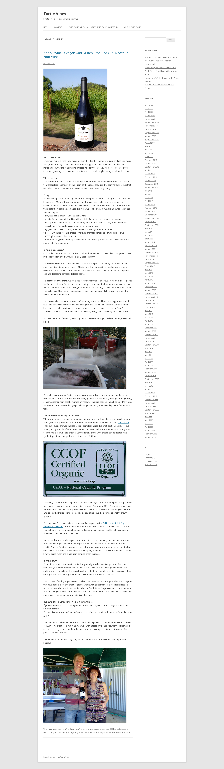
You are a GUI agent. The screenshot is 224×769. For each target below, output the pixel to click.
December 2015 (151, 184)
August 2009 (150, 413)
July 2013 (148, 269)
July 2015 (148, 191)
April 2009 (149, 427)
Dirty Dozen (123, 422)
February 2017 (151, 160)
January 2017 (150, 163)
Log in (147, 454)
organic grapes (76, 732)
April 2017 (149, 156)
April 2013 (149, 279)
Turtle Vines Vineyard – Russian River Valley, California (93, 27)
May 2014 (149, 235)
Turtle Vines (54, 13)
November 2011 (151, 338)
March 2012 (150, 324)
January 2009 (150, 437)
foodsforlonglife (62, 732)
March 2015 (150, 204)
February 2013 (151, 286)
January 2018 (150, 136)
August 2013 (150, 266)
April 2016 (149, 170)
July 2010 (148, 382)
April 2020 (149, 112)
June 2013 (149, 273)
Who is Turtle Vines (132, 27)
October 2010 (150, 375)
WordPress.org (151, 464)
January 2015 (150, 211)
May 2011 (149, 358)
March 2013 (150, 283)
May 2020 (149, 108)
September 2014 (152, 225)
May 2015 (149, 197)
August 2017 (150, 143)
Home (45, 27)
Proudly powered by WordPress (56, 757)
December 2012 (151, 293)
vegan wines (105, 732)
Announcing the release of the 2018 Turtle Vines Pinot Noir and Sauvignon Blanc (161, 71)
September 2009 (152, 410)
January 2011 (150, 372)
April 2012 (149, 321)
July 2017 (148, 146)
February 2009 (151, 433)
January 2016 (150, 180)
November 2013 (151, 256)
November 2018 (151, 125)
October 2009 (150, 406)
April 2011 (149, 362)
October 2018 (150, 129)
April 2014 (149, 238)
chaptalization (121, 729)
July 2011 (148, 351)
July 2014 (148, 228)
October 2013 (150, 259)
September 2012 (152, 303)
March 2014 (150, 242)
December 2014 (151, 214)
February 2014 (151, 245)
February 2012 (151, 327)
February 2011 (151, 368)
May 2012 (149, 317)
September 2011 (152, 345)
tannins (96, 732)
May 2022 (149, 105)
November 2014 (151, 218)
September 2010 (152, 379)
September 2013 (152, 262)
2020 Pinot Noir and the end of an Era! (161, 57)
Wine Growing (71, 729)
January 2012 (150, 331)
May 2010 (149, 386)
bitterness (104, 729)
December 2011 (151, 334)
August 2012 (150, 307)
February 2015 (151, 208)
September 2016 (152, 167)
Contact (58, 27)
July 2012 (148, 310)
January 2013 (150, 290)
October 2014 (150, 221)
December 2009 (151, 399)
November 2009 (151, 403)
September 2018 (152, 132)
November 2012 (151, 297)
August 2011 (150, 348)
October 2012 (150, 300)
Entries (150, 457)
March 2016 (150, 173)
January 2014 (150, 249)
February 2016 (151, 177)
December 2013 (151, 252)
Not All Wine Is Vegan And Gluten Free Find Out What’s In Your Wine (85, 55)
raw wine (88, 732)
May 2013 (149, 276)
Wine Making (83, 729)
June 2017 (149, 149)
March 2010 (150, 392)
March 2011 (150, 365)
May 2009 (149, 423)
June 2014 (149, 232)
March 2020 (150, 115)
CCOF (112, 729)
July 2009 (148, 416)
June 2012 (149, 314)
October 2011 (150, 341)
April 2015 (149, 201)
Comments (151, 461)
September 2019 (152, 122)
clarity (46, 732)
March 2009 (150, 430)
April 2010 (149, 389)
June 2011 (149, 355)
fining (51, 732)
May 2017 (149, 153)
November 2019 (151, 119)
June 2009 (149, 420)
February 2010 (151, 396)
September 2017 (152, 139)
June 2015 (149, 194)
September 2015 (152, 187)
